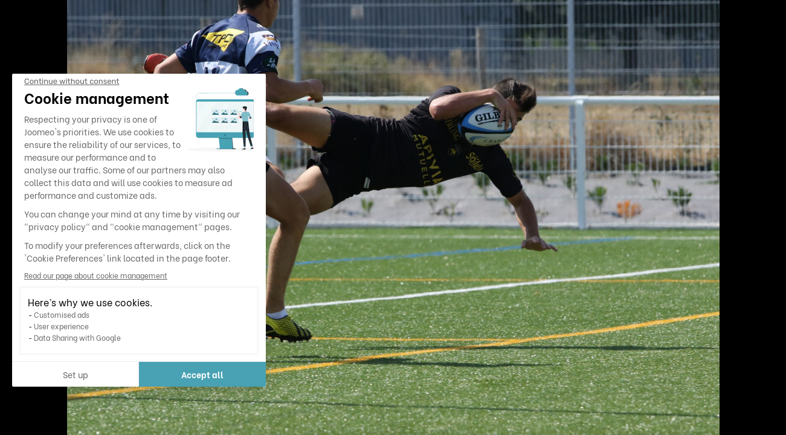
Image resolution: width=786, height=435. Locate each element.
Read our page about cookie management (95, 275)
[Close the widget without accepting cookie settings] (71, 82)
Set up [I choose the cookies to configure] (75, 374)
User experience (61, 326)
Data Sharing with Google (77, 337)
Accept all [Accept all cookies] (202, 374)
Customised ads (61, 314)
